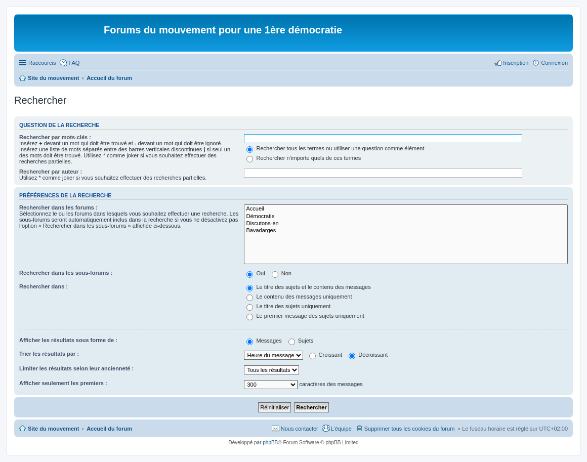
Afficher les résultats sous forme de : (68, 340)
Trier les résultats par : (49, 354)
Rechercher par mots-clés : (55, 137)
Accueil (406, 209)
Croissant (326, 355)
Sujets (301, 341)
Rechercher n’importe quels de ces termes (303, 158)
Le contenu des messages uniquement (299, 296)
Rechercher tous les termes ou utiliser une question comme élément (335, 148)
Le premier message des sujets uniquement (305, 316)
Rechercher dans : (43, 286)
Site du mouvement (53, 429)
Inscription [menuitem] (515, 63)
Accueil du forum (109, 429)
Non (281, 273)
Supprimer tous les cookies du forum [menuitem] (409, 429)
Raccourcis (42, 63)
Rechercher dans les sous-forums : (65, 273)
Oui (255, 273)
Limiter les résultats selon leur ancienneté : (76, 368)
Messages (263, 341)
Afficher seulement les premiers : (63, 383)
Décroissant (368, 355)
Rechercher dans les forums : (58, 207)
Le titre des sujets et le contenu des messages (308, 287)
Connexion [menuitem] (554, 63)
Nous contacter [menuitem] (299, 429)
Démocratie (406, 216)
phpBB (270, 442)
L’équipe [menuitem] (341, 429)
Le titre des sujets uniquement (288, 306)
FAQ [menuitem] (73, 63)
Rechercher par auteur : (50, 172)
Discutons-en (406, 223)
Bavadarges (406, 230)
